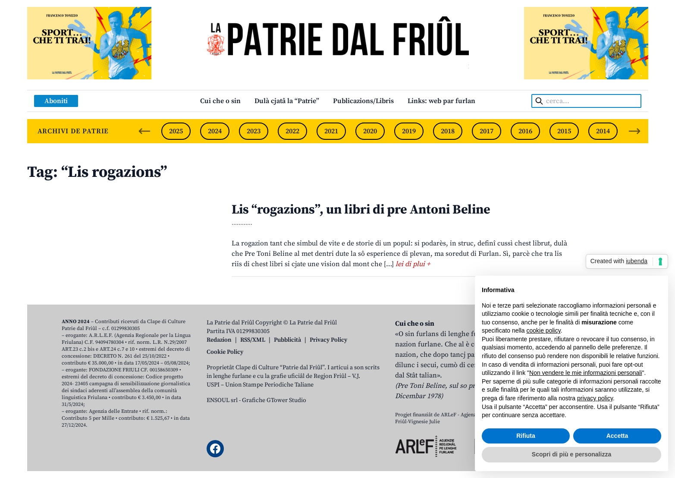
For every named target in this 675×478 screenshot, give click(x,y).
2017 (486, 131)
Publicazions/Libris (363, 101)
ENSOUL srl (222, 400)
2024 (215, 131)
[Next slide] (634, 131)
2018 (448, 131)
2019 (409, 131)
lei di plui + (413, 264)
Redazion (219, 340)
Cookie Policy (225, 352)
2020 (370, 131)
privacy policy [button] (595, 398)
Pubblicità (287, 340)
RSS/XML (252, 340)
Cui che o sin (220, 101)
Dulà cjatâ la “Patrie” (286, 101)
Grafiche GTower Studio (274, 400)
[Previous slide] (144, 131)
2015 (564, 131)
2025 (176, 131)
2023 (254, 131)
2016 (525, 131)
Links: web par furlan (441, 101)
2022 (292, 131)
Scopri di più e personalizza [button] (571, 454)
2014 (603, 131)
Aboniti (56, 101)
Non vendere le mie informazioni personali (585, 372)
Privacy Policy (328, 340)
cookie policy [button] (544, 330)
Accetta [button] (617, 435)
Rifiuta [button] (525, 435)
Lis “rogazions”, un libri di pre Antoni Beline (361, 209)
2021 (331, 131)
